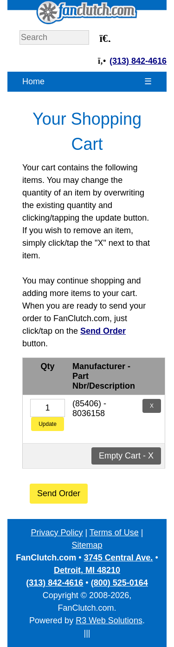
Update (48, 424)
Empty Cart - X (126, 455)
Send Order (58, 493)
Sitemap (86, 545)
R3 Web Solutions (109, 620)
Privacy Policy (57, 532)
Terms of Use (114, 532)
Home (33, 81)
